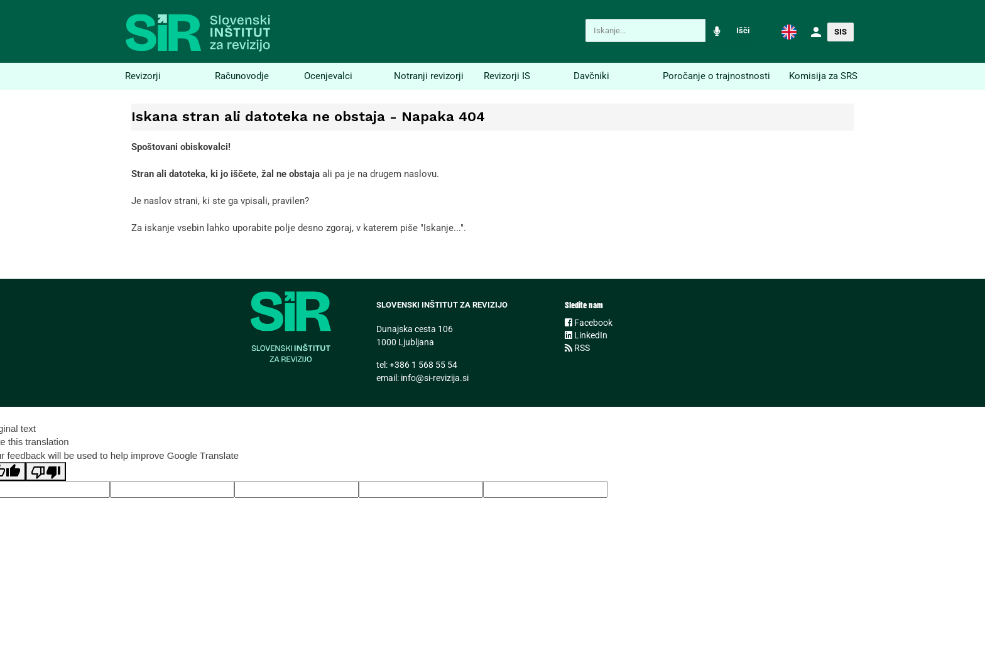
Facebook (588, 323)
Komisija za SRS (823, 76)
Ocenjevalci (328, 76)
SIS (840, 31)
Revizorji (143, 76)
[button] (789, 31)
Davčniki (591, 76)
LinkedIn (586, 335)
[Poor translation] (46, 471)
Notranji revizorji (429, 76)
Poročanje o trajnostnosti (716, 76)
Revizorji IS (507, 76)
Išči (742, 30)
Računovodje (242, 76)
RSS (577, 348)
